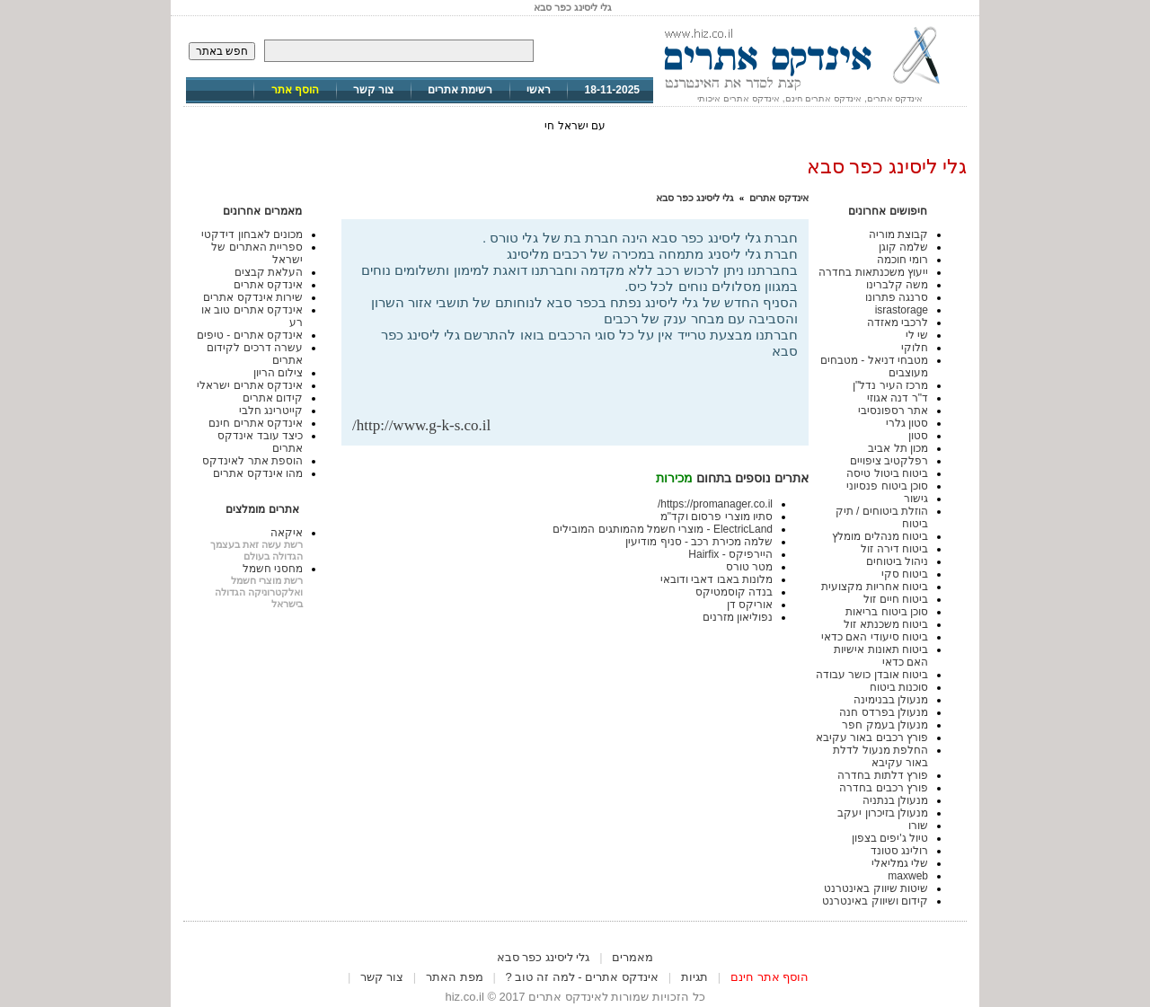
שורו (918, 825)
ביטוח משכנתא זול (886, 624)
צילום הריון (278, 373)
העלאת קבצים (268, 272)
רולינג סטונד (899, 850)
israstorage (901, 310)
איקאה (286, 532)
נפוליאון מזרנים (738, 617)
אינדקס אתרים (779, 197)
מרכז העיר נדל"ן (890, 385)
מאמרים (632, 957)
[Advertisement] (587, 387)
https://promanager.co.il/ (715, 504)
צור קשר (373, 90)
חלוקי (914, 347)
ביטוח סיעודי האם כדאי (874, 637)
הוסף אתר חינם (769, 977)
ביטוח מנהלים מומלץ (880, 536)
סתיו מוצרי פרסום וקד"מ (716, 516)
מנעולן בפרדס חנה (883, 712)
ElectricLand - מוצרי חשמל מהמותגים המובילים (663, 529)
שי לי (917, 335)
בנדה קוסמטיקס (734, 592)
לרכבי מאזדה (897, 322)
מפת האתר (454, 977)
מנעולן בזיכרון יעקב (882, 813)
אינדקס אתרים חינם (255, 423)
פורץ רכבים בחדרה (883, 788)
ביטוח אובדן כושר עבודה (872, 674)
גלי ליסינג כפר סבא (695, 197)
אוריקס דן (750, 604)
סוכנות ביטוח (899, 687)
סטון (918, 435)
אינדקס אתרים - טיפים (250, 335)
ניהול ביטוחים (897, 561)
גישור (916, 498)
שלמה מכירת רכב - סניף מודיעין (699, 541)
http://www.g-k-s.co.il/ (421, 425)
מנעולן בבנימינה (891, 699)
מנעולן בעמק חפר (885, 725)
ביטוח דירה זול (894, 549)
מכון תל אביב (898, 448)
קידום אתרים (273, 398)
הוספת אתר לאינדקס (252, 461)
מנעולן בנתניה (895, 800)
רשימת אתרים (460, 90)
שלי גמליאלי (899, 863)
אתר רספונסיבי (893, 410)
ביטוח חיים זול (895, 599)
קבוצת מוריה (898, 234)
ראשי (538, 90)
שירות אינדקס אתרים (253, 297)
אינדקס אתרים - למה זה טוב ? (582, 977)
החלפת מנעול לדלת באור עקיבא (880, 756)
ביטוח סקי (904, 574)
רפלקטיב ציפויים (889, 461)
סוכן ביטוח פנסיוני (887, 486)
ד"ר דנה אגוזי (897, 398)
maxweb (908, 876)
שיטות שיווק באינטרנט (876, 888)
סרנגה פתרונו (896, 297)
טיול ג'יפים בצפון (890, 838)
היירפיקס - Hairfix (730, 554)
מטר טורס (749, 567)
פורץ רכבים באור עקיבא (872, 737)
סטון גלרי (907, 423)
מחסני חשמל (273, 568)
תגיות (694, 977)
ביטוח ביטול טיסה (887, 473)
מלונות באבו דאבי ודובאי (716, 579)
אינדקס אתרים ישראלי (250, 385)
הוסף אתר (295, 90)
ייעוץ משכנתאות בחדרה (873, 272)
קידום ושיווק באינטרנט (875, 901)
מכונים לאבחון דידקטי (252, 234)
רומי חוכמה (902, 259)
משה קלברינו (897, 284)
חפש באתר (222, 51)
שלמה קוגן (903, 247)
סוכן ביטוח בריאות (886, 611)
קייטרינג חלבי (271, 410)
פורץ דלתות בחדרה (882, 775)
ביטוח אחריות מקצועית (874, 586)
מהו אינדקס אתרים (258, 473)
